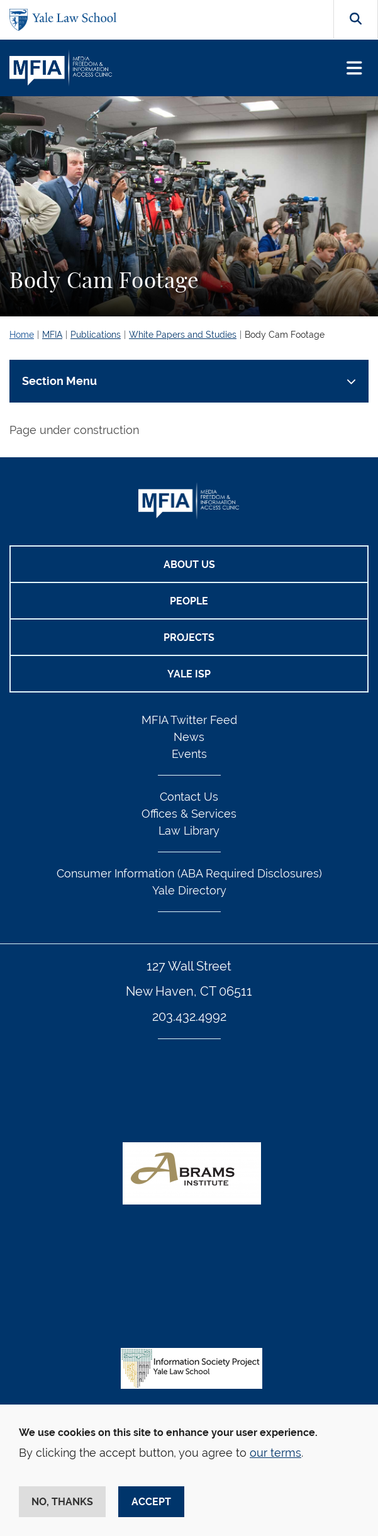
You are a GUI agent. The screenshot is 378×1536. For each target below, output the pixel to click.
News (189, 736)
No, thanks (62, 1502)
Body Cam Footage (285, 335)
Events (189, 753)
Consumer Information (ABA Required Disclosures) (189, 873)
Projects (189, 637)
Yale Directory (189, 890)
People (189, 601)
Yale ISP (189, 674)
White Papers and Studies (182, 335)
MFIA (52, 335)
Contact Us (189, 796)
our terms (275, 1452)
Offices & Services (189, 813)
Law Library (189, 830)
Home (21, 335)
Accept (151, 1502)
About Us (189, 564)
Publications (95, 335)
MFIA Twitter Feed (189, 719)
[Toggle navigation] (354, 68)
